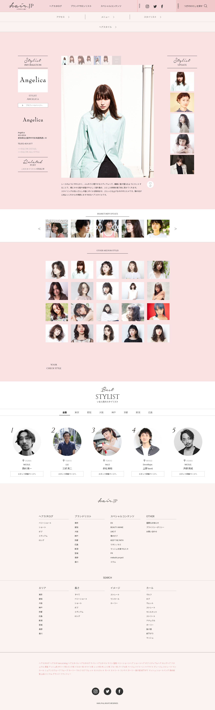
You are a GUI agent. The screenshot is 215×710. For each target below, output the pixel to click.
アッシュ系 (53, 666)
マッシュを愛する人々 (119, 548)
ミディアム (43, 536)
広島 (76, 544)
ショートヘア (139, 663)
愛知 (76, 527)
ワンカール (114, 598)
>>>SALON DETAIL (27, 149)
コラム (113, 561)
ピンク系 (71, 666)
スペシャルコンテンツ (111, 5)
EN (111, 523)
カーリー (114, 603)
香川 (76, 561)
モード (107, 670)
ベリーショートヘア (125, 663)
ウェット (149, 603)
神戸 (76, 536)
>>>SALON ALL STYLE (29, 152)
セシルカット (151, 611)
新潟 (76, 548)
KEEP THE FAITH (116, 540)
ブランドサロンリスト (81, 5)
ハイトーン (139, 666)
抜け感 (149, 629)
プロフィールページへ (34, 105)
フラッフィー (65, 674)
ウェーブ (64, 670)
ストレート (114, 594)
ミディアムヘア (155, 663)
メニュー (107, 16)
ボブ (40, 531)
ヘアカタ (53, 663)
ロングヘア (166, 663)
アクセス (62, 16)
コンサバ (123, 670)
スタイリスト (152, 16)
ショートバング (162, 670)
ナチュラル (150, 620)
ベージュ (131, 666)
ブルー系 (114, 666)
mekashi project (116, 557)
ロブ (148, 598)
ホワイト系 (88, 666)
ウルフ (149, 594)
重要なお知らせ (152, 523)
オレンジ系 (105, 666)
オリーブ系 (62, 666)
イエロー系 (79, 666)
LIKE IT (113, 531)
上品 (43, 674)
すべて (77, 594)
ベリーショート (45, 523)
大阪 (76, 531)
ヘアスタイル (107, 26)
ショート (42, 527)
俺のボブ (114, 536)
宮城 (76, 553)
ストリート (150, 616)
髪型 (115, 663)
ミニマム (48, 674)
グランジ (56, 674)
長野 (76, 557)
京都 (76, 540)
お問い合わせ (151, 531)
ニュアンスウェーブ (53, 670)
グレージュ (158, 666)
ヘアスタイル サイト (104, 663)
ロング (41, 540)
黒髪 (46, 666)
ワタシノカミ (115, 544)
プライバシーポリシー (155, 527)
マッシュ (149, 637)
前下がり (149, 633)
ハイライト (148, 666)
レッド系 (97, 666)
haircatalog (63, 663)
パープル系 (122, 666)
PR (111, 553)
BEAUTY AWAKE (116, 527)
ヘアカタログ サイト (87, 663)
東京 (76, 523)
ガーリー (149, 624)
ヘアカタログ (55, 5)
